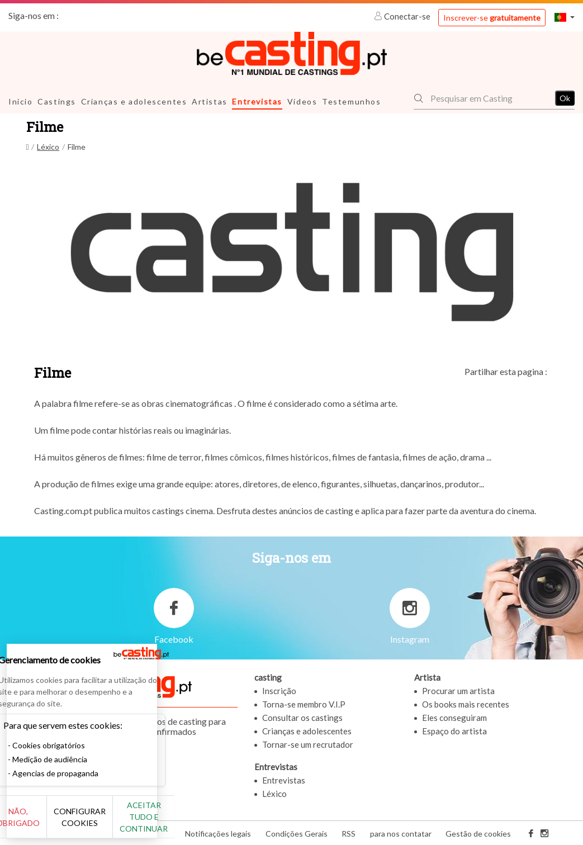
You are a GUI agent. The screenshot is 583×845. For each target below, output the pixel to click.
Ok (565, 98)
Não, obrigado (46, 822)
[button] (564, 17)
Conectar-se (403, 16)
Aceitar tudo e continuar (202, 822)
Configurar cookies (124, 822)
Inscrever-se (492, 17)
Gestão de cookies (478, 833)
